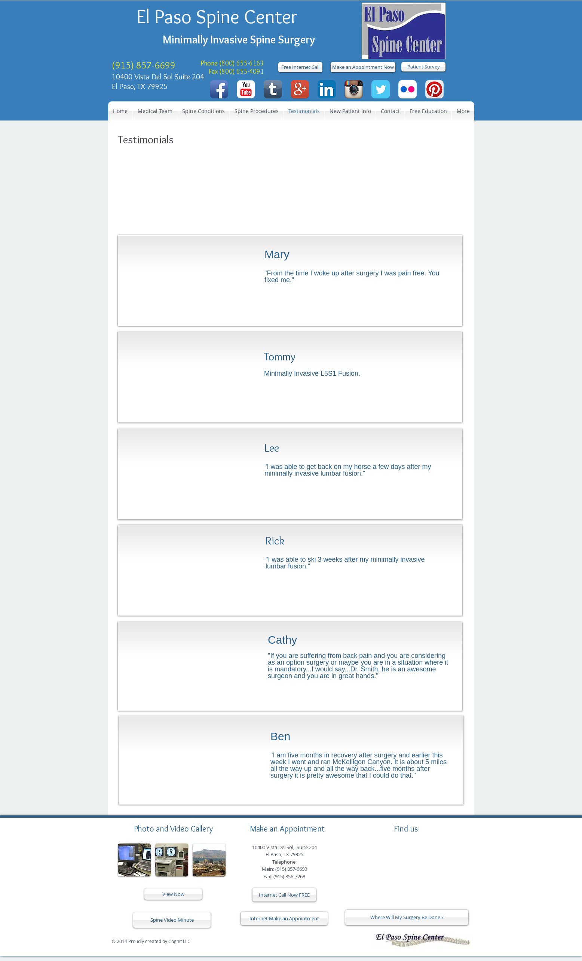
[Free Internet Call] (300, 67)
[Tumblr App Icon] (273, 89)
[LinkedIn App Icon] (327, 89)
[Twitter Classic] (380, 89)
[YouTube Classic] (246, 89)
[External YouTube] (185, 667)
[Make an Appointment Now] (363, 67)
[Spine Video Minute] (172, 920)
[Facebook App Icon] (219, 89)
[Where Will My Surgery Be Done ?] (406, 917)
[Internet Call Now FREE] (284, 894)
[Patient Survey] (423, 66)
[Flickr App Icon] (407, 89)
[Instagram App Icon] (353, 89)
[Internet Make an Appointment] (284, 918)
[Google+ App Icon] (300, 89)
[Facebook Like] (269, 941)
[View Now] (173, 894)
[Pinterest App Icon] (434, 89)
